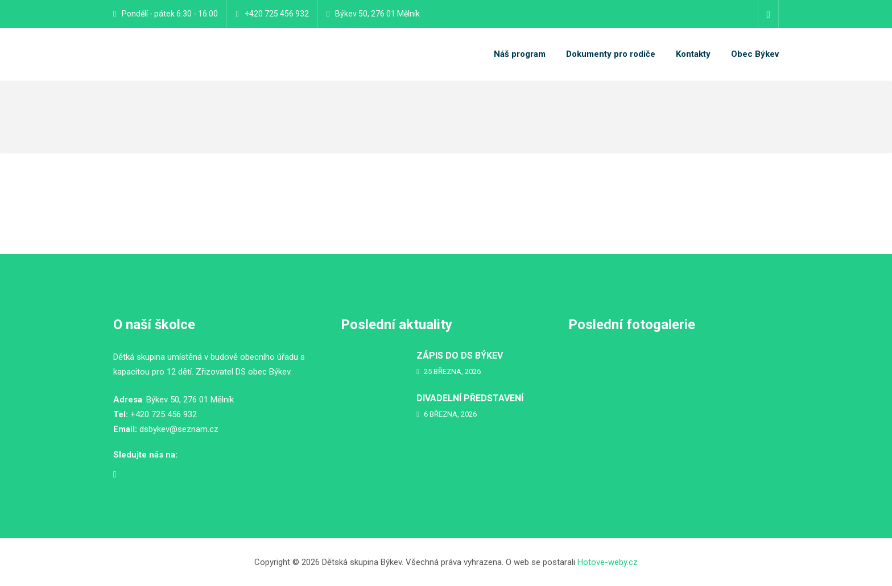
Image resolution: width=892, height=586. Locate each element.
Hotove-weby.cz (607, 562)
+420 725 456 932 (277, 13)
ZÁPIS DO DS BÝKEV (459, 355)
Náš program (520, 54)
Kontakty (693, 54)
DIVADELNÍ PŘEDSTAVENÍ (469, 398)
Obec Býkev (755, 54)
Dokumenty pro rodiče (610, 54)
